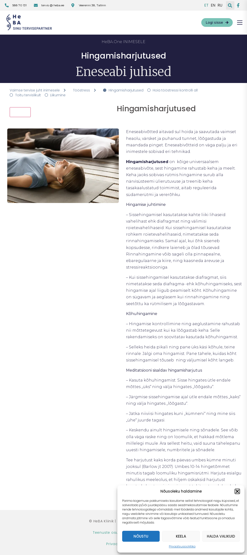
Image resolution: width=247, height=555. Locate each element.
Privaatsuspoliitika (182, 546)
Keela (181, 536)
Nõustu (141, 536)
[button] (237, 491)
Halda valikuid (221, 536)
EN (213, 5)
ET (206, 5)
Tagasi (20, 112)
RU (220, 5)
